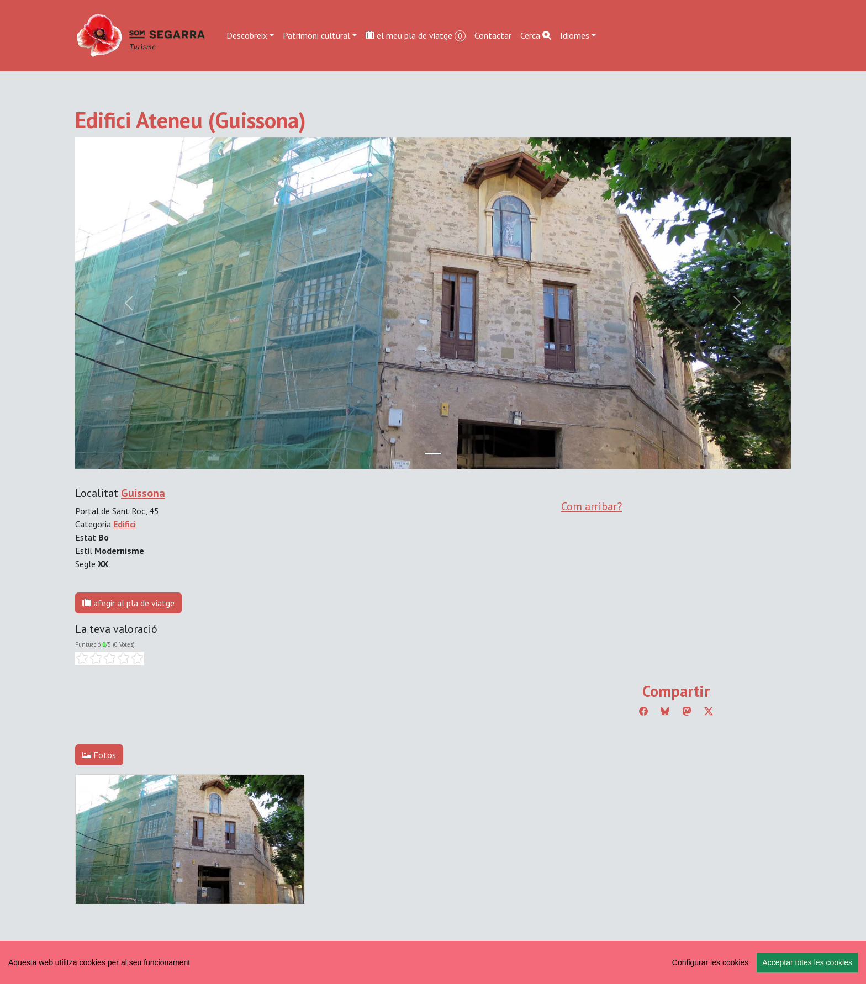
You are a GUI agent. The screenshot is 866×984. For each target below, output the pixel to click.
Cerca (535, 35)
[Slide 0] (433, 453)
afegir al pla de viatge (128, 603)
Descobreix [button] (246, 35)
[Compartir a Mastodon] (687, 711)
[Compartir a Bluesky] (665, 711)
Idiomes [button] (574, 35)
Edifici (124, 524)
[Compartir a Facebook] (643, 711)
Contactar (492, 35)
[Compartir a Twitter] (708, 711)
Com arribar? (591, 506)
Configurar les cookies (710, 962)
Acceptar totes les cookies (807, 962)
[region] (433, 962)
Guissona (143, 493)
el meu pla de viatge (416, 35)
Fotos (99, 754)
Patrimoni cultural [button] (316, 35)
